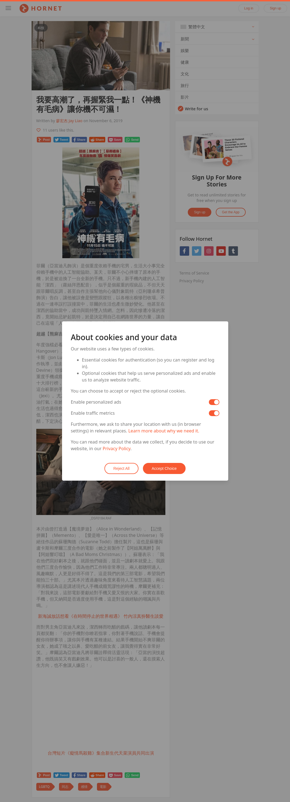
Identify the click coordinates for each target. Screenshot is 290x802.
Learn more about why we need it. (163, 431)
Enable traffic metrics (93, 413)
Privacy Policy (116, 448)
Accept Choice (164, 468)
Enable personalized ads (96, 402)
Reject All (121, 468)
